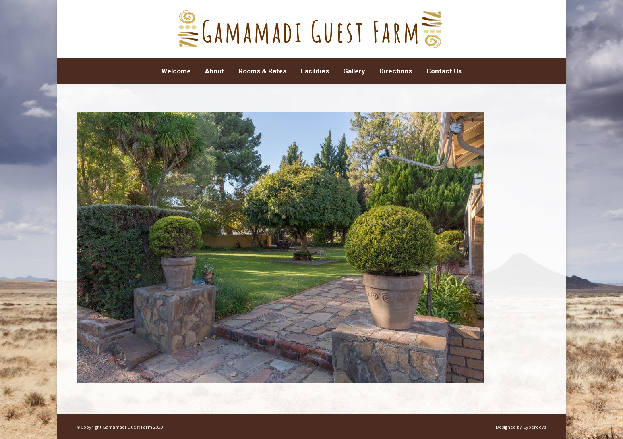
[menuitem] (176, 71)
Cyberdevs (534, 427)
